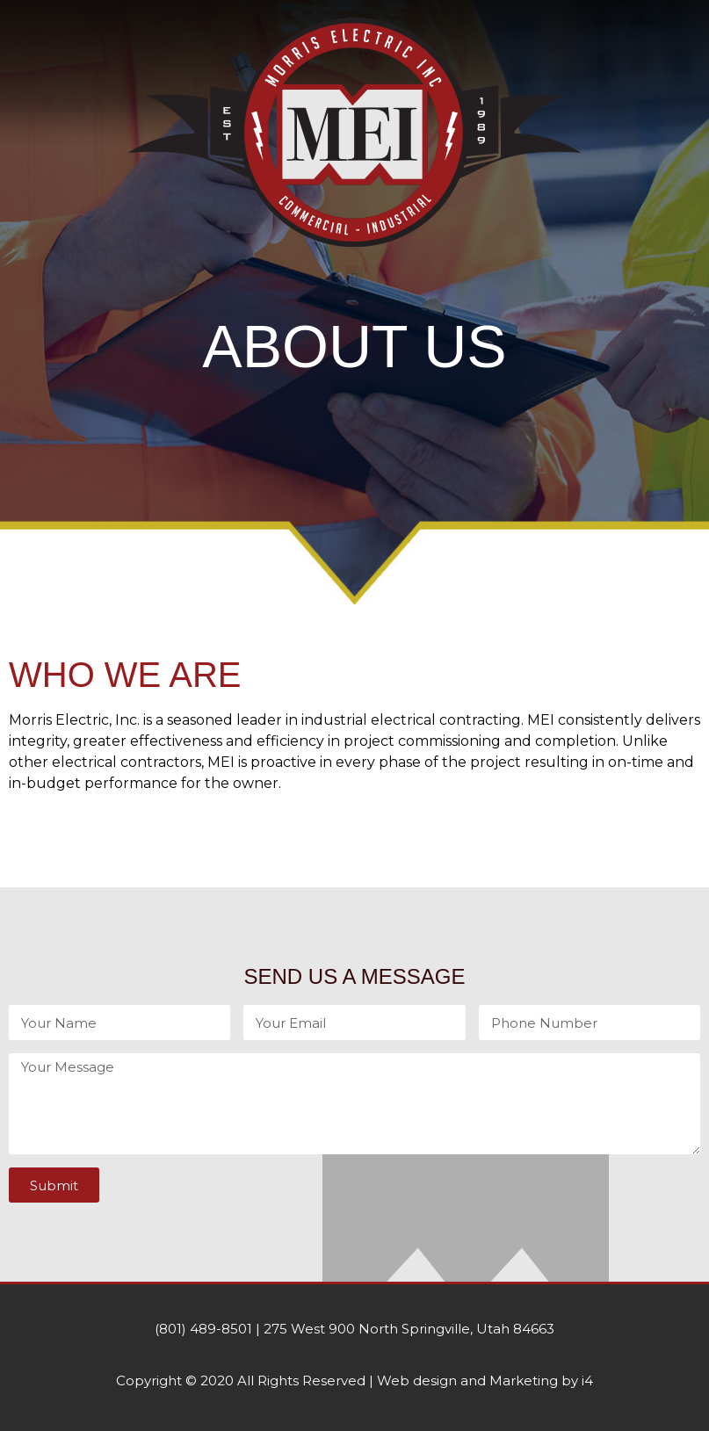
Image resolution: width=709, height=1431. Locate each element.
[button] (354, 279)
